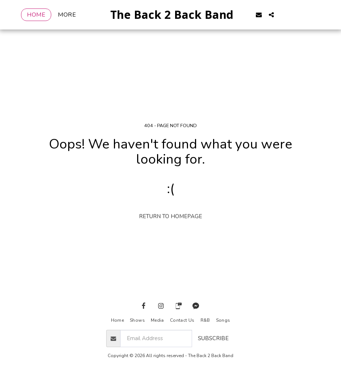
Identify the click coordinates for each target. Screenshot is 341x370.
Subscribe (213, 338)
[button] (270, 14)
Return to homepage (170, 216)
